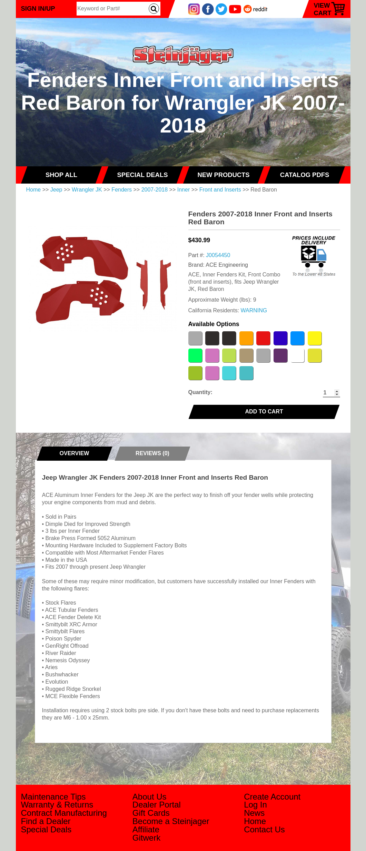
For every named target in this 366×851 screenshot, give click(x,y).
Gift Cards (151, 813)
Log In (255, 804)
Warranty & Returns (57, 804)
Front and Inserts (220, 190)
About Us (149, 796)
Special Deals (46, 829)
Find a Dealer (46, 821)
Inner (183, 190)
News (254, 813)
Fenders (121, 190)
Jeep (56, 190)
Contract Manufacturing (64, 813)
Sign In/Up (38, 8)
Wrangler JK (87, 190)
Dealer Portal (156, 804)
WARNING (254, 310)
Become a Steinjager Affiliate (170, 825)
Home (33, 190)
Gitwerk (146, 837)
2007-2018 (154, 190)
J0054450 (218, 255)
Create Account (272, 796)
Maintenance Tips (53, 796)
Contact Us (264, 829)
